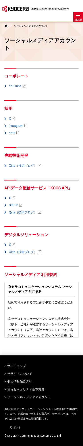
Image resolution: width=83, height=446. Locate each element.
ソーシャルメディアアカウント (31, 25)
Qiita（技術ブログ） (25, 165)
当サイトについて (19, 373)
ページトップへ (78, 441)
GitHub (15, 205)
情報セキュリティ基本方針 (25, 389)
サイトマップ (16, 366)
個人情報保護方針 (19, 381)
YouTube (17, 86)
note (14, 133)
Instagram (18, 126)
